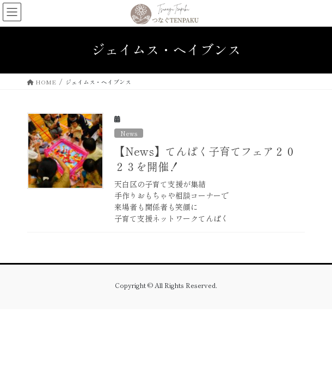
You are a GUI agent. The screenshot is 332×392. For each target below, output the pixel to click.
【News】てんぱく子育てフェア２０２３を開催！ (205, 158)
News (128, 133)
